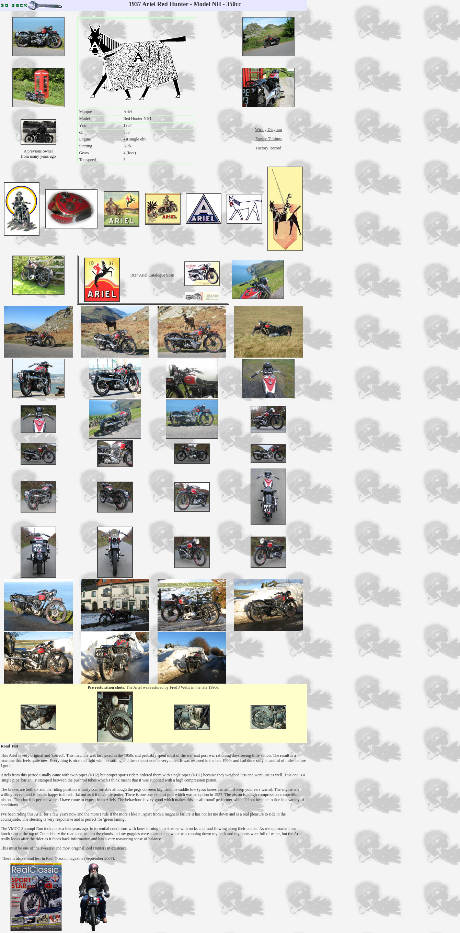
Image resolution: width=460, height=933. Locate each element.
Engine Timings (268, 138)
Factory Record (268, 148)
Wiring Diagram (268, 129)
